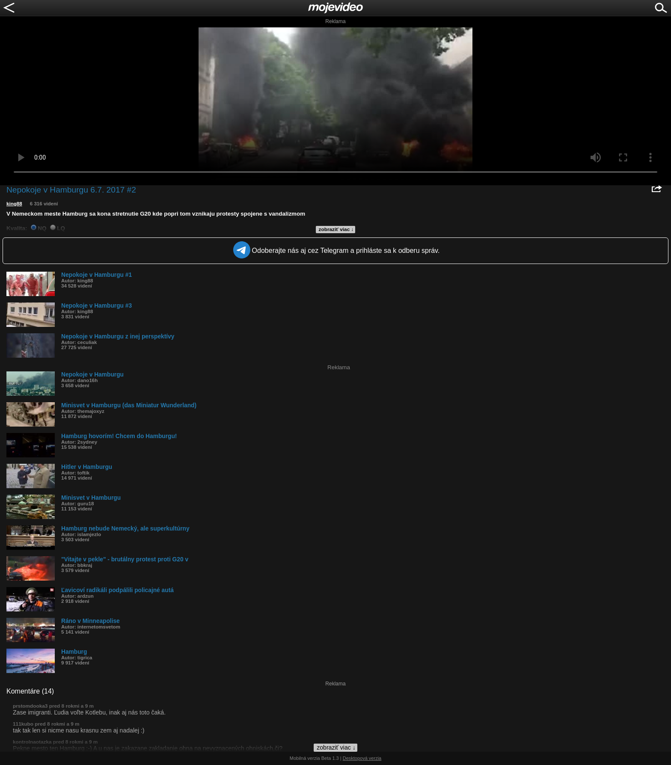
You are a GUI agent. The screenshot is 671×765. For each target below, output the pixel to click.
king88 (14, 203)
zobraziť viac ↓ (336, 229)
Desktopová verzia (362, 758)
